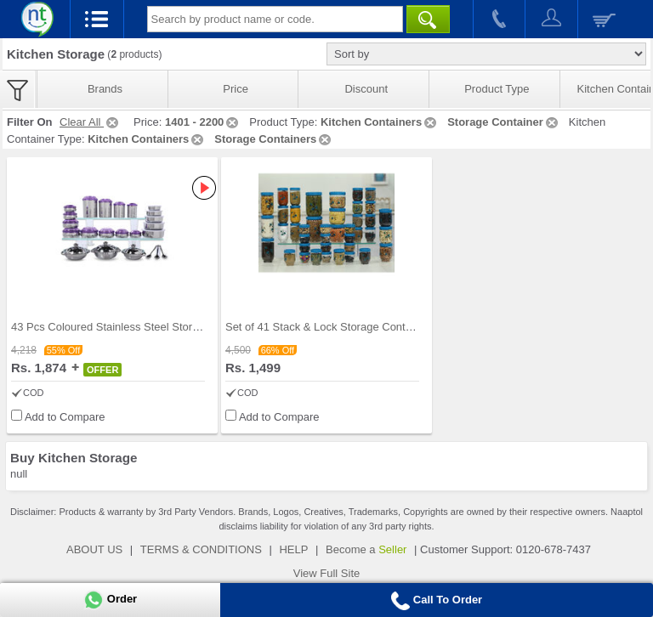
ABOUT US (94, 549)
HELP (293, 549)
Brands (105, 88)
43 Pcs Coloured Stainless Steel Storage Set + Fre (135, 326)
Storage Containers (273, 139)
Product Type (496, 88)
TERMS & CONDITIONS (201, 549)
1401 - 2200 (203, 122)
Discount (366, 88)
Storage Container (503, 122)
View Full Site (327, 573)
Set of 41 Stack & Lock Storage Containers (330, 326)
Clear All (90, 122)
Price (235, 88)
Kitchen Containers (380, 122)
